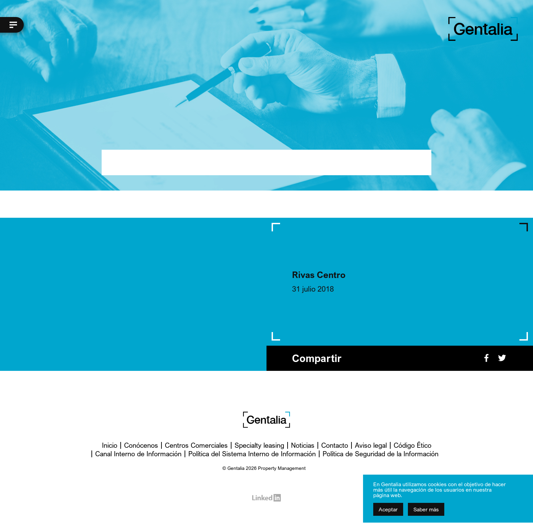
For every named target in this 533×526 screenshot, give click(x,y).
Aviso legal (371, 445)
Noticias (302, 445)
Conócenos (141, 445)
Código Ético (412, 445)
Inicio (109, 445)
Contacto (334, 445)
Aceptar (388, 509)
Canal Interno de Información (138, 453)
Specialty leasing (259, 445)
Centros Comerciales (196, 445)
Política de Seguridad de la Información (381, 453)
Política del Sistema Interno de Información (252, 453)
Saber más (426, 509)
